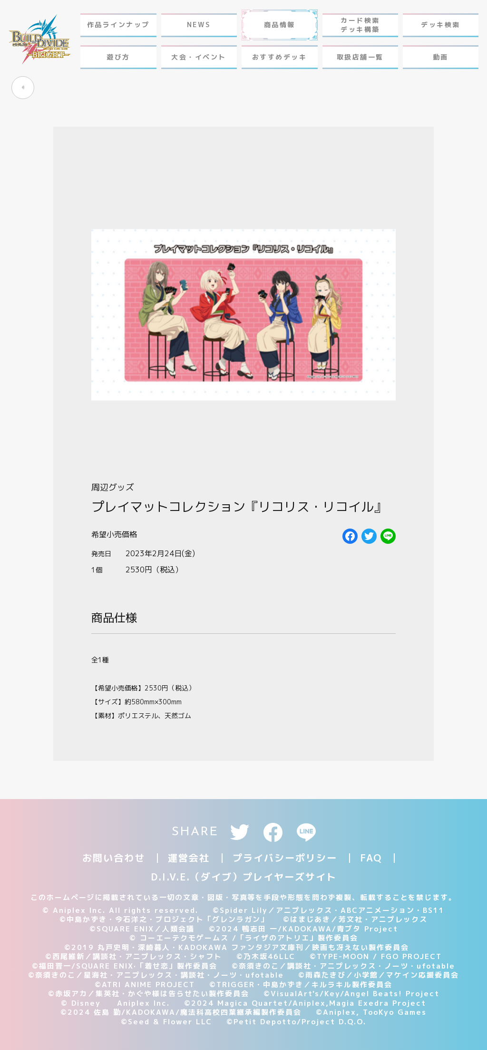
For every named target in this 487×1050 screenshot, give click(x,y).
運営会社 (189, 857)
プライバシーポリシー (285, 857)
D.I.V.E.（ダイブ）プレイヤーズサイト (244, 876)
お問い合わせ (113, 857)
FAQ (371, 857)
